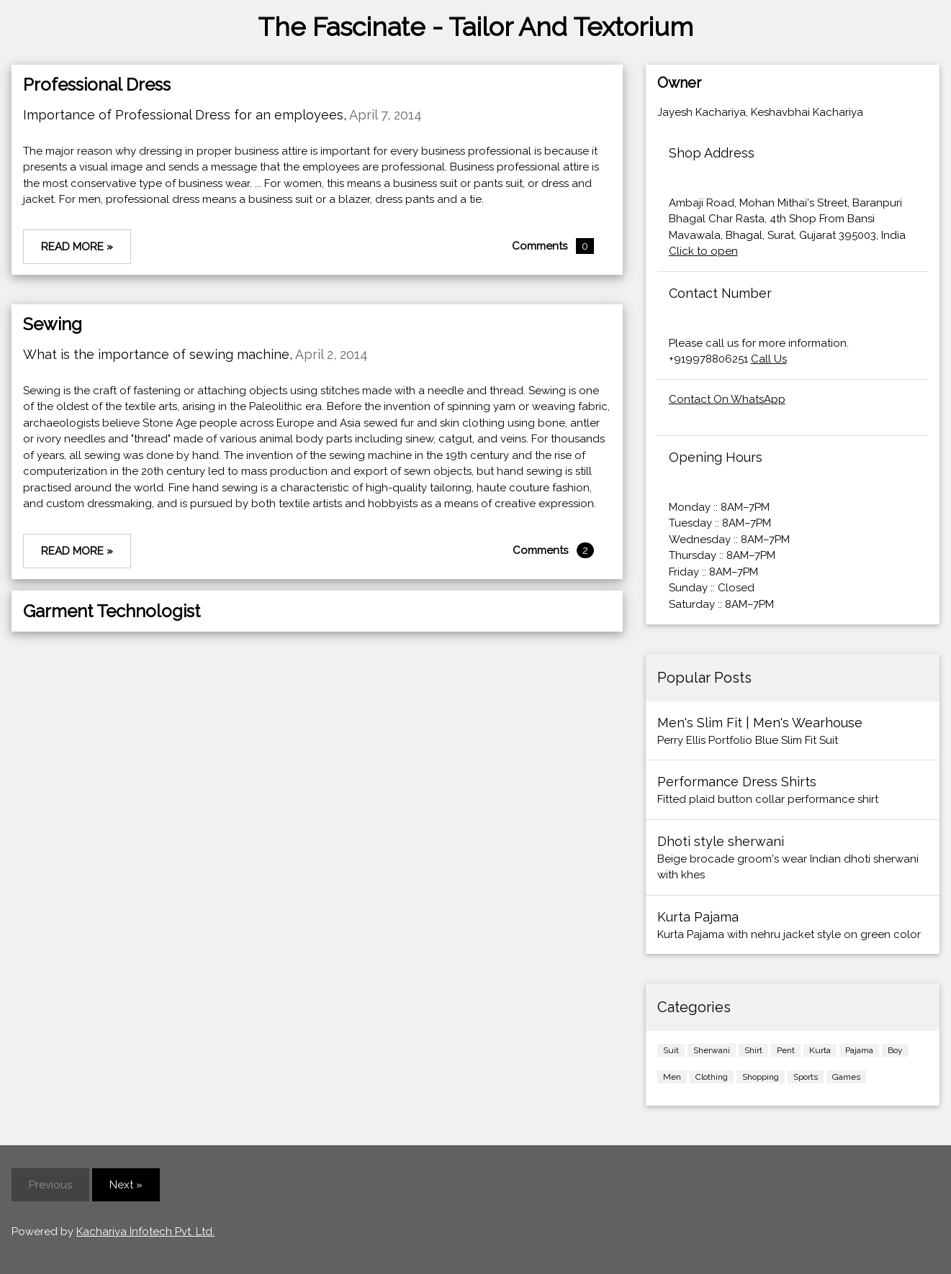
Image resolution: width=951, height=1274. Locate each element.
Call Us (769, 358)
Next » (126, 1184)
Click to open (703, 251)
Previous (50, 1184)
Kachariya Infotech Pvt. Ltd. (145, 1231)
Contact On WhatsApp (727, 399)
